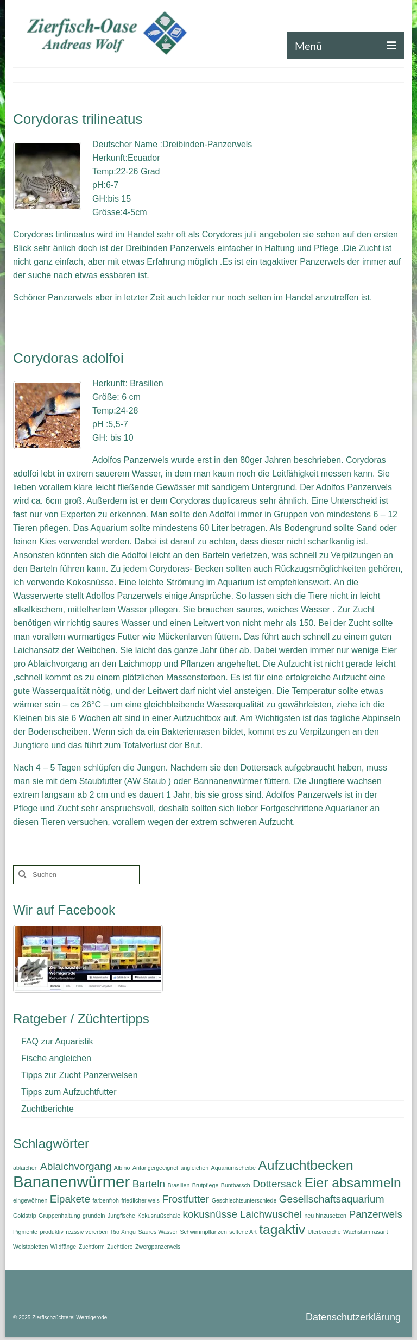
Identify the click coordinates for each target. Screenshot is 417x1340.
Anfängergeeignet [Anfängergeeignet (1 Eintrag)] (155, 1167)
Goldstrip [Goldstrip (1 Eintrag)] (24, 1215)
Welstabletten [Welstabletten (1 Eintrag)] (30, 1246)
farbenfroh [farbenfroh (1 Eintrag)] (105, 1200)
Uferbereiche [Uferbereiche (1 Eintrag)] (324, 1232)
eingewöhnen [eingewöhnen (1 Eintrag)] (30, 1200)
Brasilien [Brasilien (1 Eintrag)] (178, 1185)
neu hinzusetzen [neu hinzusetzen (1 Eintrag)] (325, 1215)
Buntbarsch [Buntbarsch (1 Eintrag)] (235, 1185)
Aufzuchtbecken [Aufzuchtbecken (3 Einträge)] (305, 1165)
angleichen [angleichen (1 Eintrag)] (195, 1167)
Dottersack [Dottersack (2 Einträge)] (277, 1183)
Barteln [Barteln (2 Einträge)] (148, 1183)
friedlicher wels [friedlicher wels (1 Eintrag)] (140, 1200)
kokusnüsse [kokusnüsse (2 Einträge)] (210, 1214)
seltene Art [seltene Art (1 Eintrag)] (242, 1232)
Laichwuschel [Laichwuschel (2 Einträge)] (271, 1214)
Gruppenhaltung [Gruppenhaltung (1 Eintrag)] (59, 1215)
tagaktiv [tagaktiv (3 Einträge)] (282, 1229)
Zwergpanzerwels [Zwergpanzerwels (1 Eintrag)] (158, 1246)
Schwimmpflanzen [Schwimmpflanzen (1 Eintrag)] (203, 1232)
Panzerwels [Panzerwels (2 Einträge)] (375, 1214)
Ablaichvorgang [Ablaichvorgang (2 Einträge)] (75, 1166)
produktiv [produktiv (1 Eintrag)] (51, 1232)
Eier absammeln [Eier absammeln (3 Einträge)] (353, 1182)
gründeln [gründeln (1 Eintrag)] (94, 1215)
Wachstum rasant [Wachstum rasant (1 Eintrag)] (365, 1232)
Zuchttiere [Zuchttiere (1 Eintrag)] (119, 1246)
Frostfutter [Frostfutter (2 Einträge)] (185, 1199)
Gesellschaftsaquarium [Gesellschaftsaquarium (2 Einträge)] (331, 1199)
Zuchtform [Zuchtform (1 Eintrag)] (92, 1246)
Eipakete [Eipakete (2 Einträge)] (70, 1199)
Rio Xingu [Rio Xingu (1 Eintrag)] (123, 1232)
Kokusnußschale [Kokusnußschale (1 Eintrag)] (158, 1215)
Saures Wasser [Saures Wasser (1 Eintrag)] (158, 1232)
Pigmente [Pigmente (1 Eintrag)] (25, 1232)
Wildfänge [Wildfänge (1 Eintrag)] (63, 1246)
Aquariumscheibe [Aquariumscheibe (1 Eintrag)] (233, 1167)
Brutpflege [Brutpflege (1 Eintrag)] (205, 1185)
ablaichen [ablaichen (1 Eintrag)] (25, 1167)
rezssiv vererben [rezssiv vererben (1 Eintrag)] (87, 1232)
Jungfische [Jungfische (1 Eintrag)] (121, 1215)
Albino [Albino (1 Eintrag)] (122, 1167)
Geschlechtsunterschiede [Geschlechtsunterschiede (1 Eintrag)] (244, 1200)
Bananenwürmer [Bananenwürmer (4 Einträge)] (71, 1182)
